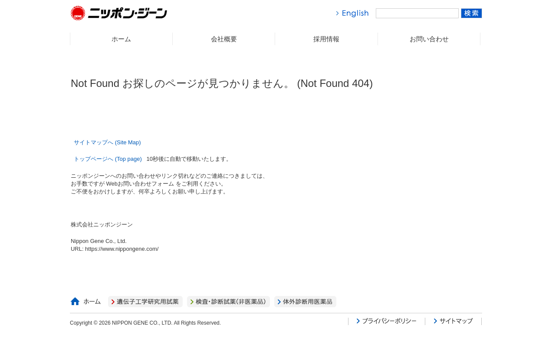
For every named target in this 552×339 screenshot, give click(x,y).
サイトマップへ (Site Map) (107, 142)
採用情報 (326, 39)
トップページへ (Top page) (108, 159)
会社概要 (224, 39)
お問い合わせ (429, 39)
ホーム (121, 39)
